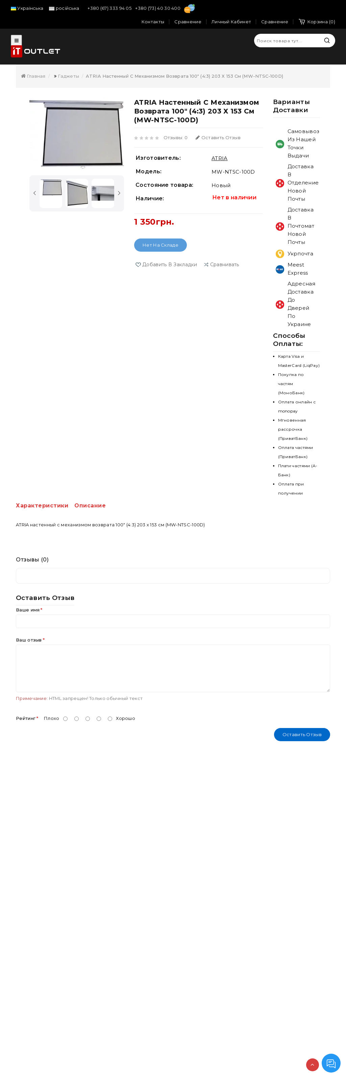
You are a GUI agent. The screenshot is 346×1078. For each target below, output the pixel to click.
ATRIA (220, 158)
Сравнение (274, 21)
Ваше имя (28, 609)
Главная (33, 76)
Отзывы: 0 (176, 137)
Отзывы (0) (32, 559)
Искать (326, 40)
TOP (312, 1064)
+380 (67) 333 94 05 (110, 8)
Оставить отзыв (218, 137)
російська (64, 8)
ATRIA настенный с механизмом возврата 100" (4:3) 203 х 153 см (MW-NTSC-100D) (184, 76)
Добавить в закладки (169, 264)
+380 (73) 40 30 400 (158, 8)
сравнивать (224, 264)
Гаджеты (68, 76)
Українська (27, 8)
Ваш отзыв (29, 640)
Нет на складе (160, 245)
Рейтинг (25, 718)
